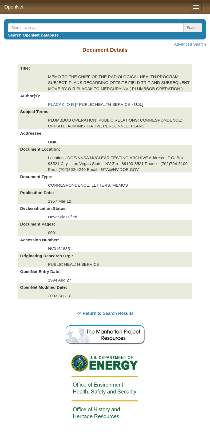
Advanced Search (190, 44)
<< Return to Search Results (105, 313)
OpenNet (13, 7)
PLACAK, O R (61, 104)
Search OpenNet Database (33, 35)
